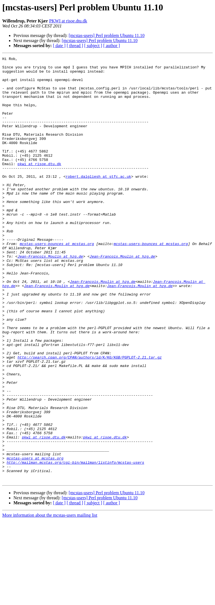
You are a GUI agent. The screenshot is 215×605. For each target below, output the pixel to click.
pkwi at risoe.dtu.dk (39, 185)
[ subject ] (93, 45)
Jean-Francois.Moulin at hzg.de (50, 296)
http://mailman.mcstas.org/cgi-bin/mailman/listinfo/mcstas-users (75, 543)
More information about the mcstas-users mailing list (49, 600)
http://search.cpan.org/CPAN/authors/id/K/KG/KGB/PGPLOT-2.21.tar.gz (90, 417)
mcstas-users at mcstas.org (35, 538)
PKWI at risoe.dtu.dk (68, 21)
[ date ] (59, 45)
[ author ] (111, 45)
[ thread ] (75, 45)
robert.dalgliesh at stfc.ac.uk (98, 200)
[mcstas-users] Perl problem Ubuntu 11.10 (106, 35)
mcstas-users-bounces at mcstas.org (57, 281)
